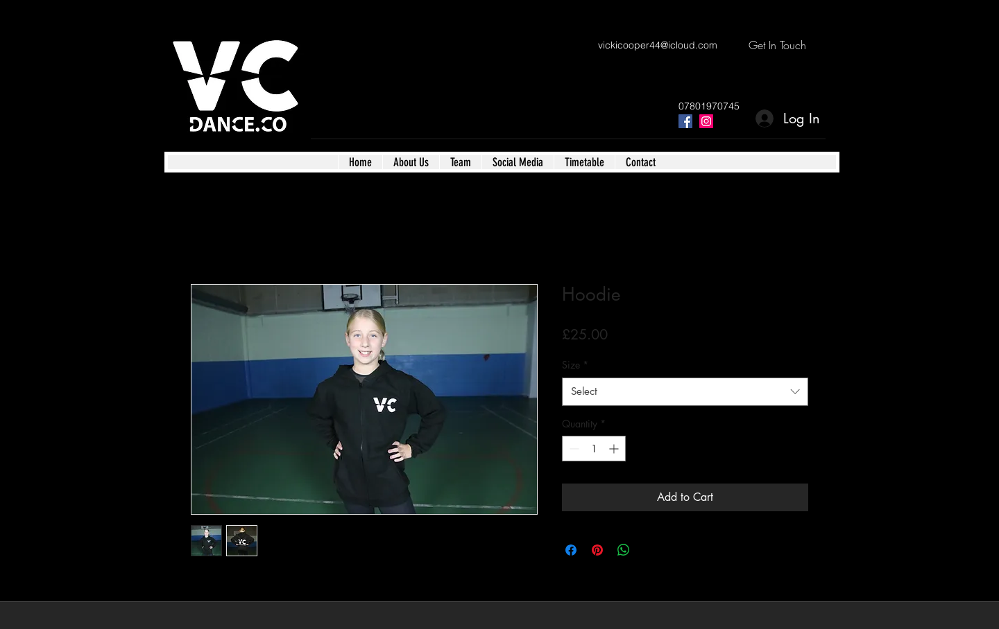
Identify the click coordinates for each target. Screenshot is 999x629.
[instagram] (706, 121)
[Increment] (615, 448)
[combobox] (685, 392)
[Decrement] (572, 448)
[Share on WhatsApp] (623, 550)
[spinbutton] (593, 448)
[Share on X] (650, 550)
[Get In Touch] (777, 45)
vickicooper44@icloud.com (657, 45)
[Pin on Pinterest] (597, 550)
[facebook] (685, 121)
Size (575, 364)
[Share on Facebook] (571, 550)
